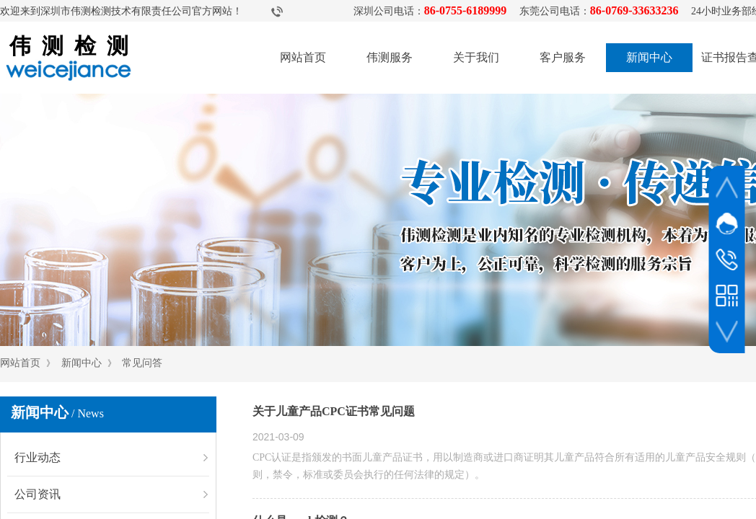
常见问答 (142, 363)
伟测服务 (389, 57)
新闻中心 (649, 57)
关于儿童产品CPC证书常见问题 (333, 411)
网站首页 (303, 57)
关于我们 (476, 57)
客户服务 (563, 57)
